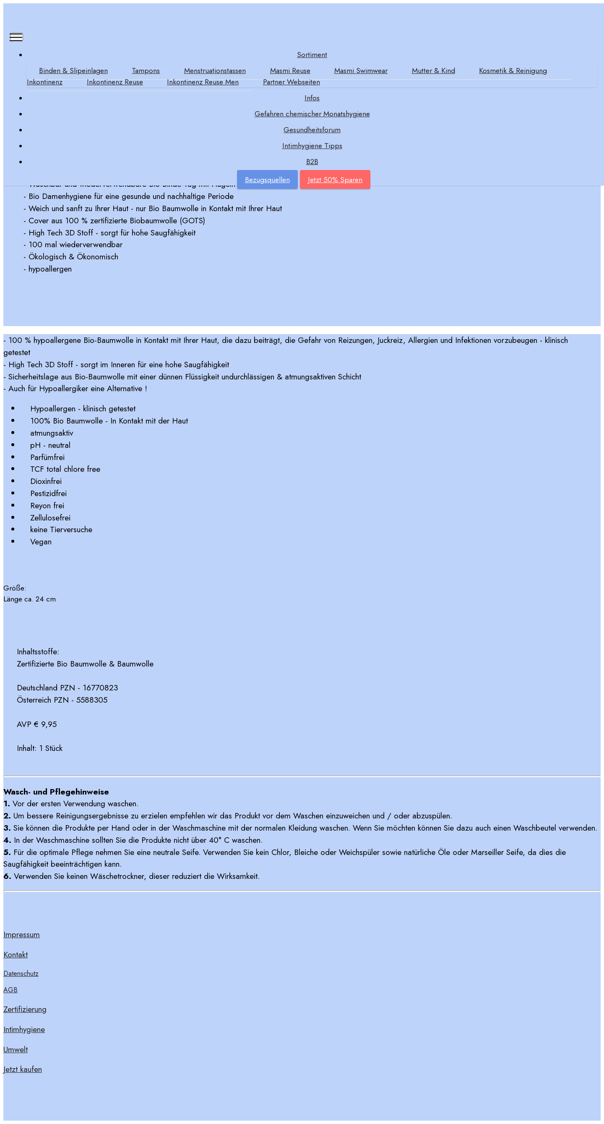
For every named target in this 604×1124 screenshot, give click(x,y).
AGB (10, 990)
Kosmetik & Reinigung (513, 70)
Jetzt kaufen (22, 1069)
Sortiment (312, 54)
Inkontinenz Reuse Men (203, 81)
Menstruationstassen (215, 70)
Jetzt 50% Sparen (335, 179)
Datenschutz (21, 973)
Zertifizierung (25, 1009)
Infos (312, 97)
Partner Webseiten (291, 81)
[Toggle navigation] (16, 37)
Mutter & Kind (433, 70)
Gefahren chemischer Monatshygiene (312, 113)
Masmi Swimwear (361, 70)
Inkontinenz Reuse (115, 81)
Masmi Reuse (290, 70)
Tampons (146, 70)
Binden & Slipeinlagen (73, 70)
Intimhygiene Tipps (312, 145)
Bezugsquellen (267, 179)
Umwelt (15, 1049)
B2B (312, 161)
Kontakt (15, 954)
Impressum (21, 934)
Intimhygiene (24, 1029)
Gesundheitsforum (312, 129)
